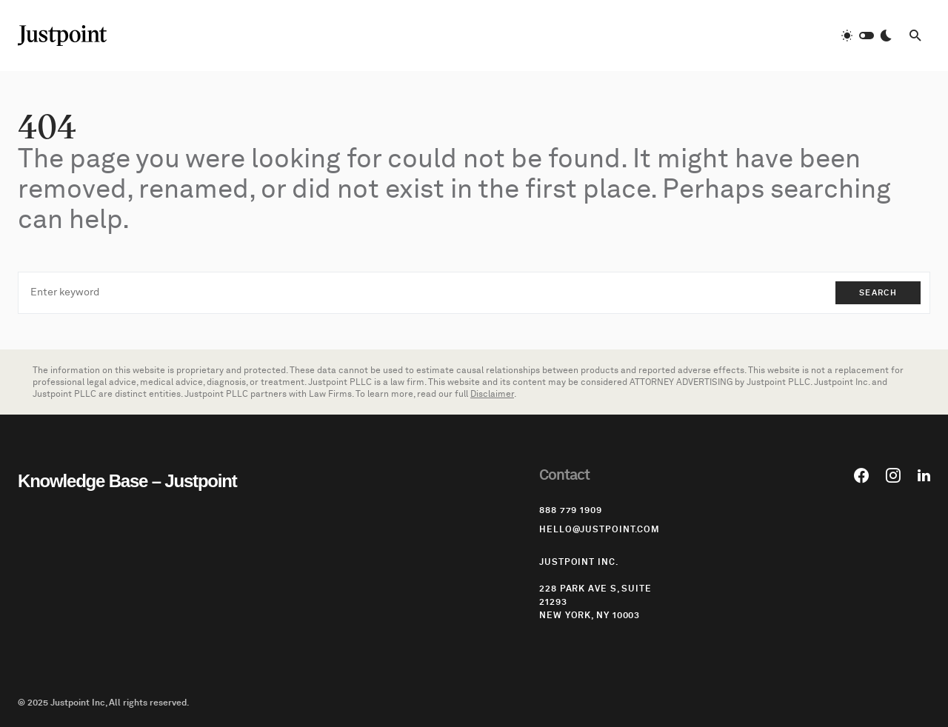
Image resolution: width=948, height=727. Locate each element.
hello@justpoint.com (599, 529)
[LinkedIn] (924, 475)
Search (878, 293)
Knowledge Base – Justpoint (127, 481)
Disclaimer (492, 393)
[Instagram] (893, 475)
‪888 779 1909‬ (570, 510)
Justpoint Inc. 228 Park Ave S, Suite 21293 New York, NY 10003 (595, 588)
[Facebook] (861, 475)
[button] (866, 35)
